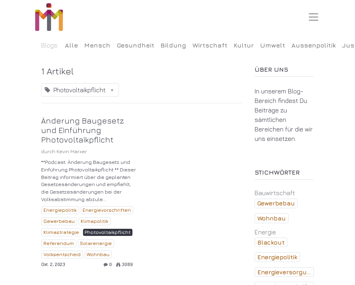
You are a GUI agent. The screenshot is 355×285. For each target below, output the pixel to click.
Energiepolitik (60, 210)
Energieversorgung (285, 272)
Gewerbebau (59, 221)
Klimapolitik (94, 221)
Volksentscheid (62, 254)
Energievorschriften (107, 210)
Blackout (271, 242)
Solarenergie (96, 243)
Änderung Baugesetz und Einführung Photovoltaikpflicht (82, 130)
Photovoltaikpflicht (107, 232)
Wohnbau (98, 254)
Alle (71, 45)
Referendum (58, 243)
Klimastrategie (61, 232)
